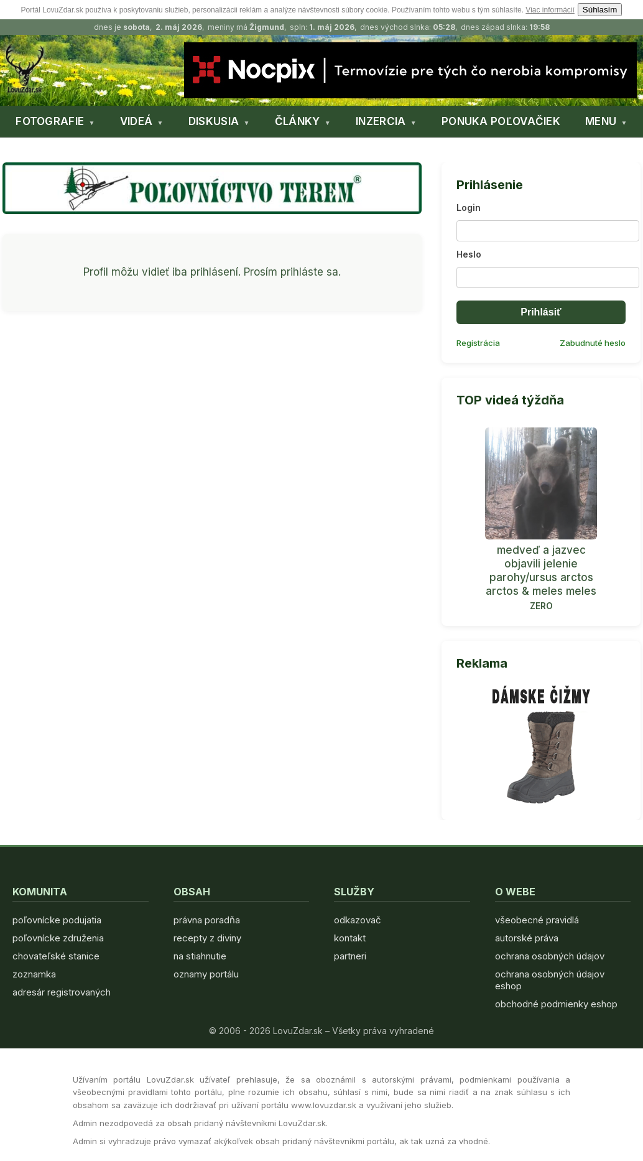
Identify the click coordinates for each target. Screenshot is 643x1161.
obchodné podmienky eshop (556, 1004)
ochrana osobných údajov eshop (549, 980)
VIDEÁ (136, 121)
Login (468, 207)
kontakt (350, 938)
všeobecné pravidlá (537, 920)
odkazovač (357, 920)
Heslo (468, 254)
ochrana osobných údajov (549, 956)
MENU (600, 121)
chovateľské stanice (55, 956)
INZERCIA (380, 121)
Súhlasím (600, 9)
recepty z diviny (207, 938)
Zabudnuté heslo (593, 343)
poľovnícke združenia (58, 938)
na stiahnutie (199, 956)
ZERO (541, 605)
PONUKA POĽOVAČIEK (501, 121)
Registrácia (478, 343)
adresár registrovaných (61, 992)
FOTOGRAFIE (50, 121)
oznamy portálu (206, 974)
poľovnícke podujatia (56, 920)
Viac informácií (549, 10)
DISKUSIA (213, 121)
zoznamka (34, 974)
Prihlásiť (540, 312)
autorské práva (526, 938)
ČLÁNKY (297, 121)
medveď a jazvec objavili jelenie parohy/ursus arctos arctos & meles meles (541, 570)
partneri (350, 956)
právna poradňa (206, 920)
